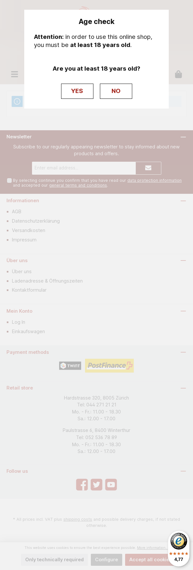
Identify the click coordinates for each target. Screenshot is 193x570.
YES (77, 91)
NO (116, 91)
